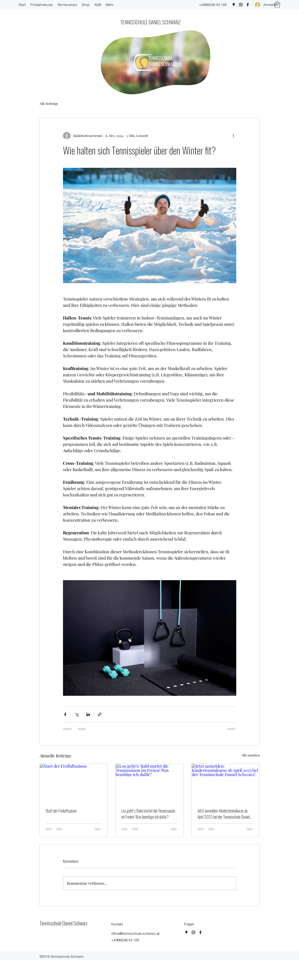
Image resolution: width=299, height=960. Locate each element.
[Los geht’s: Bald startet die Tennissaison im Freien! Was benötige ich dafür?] (149, 783)
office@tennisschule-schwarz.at (135, 933)
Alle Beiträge (49, 103)
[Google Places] (233, 4)
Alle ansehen (250, 755)
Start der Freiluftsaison (61, 811)
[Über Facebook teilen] (65, 714)
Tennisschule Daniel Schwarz (64, 923)
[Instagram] (240, 4)
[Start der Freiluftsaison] (73, 783)
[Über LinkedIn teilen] (88, 714)
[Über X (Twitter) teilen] (76, 714)
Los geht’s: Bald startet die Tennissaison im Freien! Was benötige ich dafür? (148, 814)
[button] (277, 4)
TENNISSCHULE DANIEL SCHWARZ (150, 22)
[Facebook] (247, 4)
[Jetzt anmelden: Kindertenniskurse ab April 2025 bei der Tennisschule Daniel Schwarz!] (225, 783)
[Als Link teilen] (99, 714)
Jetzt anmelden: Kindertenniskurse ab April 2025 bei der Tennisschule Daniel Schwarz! (223, 814)
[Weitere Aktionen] (233, 136)
